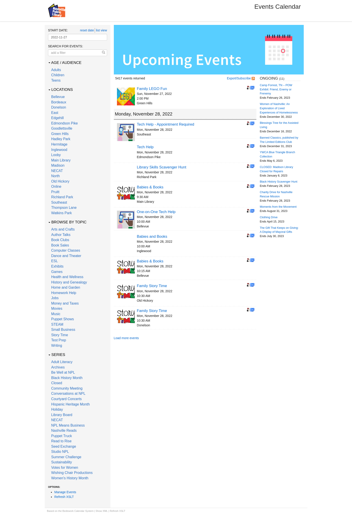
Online (56, 186)
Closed (56, 383)
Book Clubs (60, 240)
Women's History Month (69, 478)
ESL (54, 261)
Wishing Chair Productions (72, 473)
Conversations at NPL (68, 393)
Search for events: (65, 46)
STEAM (57, 324)
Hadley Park (60, 139)
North (55, 176)
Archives (58, 367)
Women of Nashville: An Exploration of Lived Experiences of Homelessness (279, 108)
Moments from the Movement (278, 206)
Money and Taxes (65, 303)
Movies (56, 308)
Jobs (55, 298)
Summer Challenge (66, 457)
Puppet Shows (62, 319)
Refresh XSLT (64, 497)
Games (57, 272)
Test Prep (58, 340)
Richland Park (62, 197)
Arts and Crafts (63, 229)
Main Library (60, 160)
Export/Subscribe (241, 78)
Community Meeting (66, 388)
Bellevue (58, 97)
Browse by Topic (67, 222)
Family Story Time (152, 286)
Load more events (126, 338)
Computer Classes (65, 250)
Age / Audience (64, 63)
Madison (57, 165)
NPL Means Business (68, 425)
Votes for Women (64, 467)
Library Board (61, 415)
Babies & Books (150, 187)
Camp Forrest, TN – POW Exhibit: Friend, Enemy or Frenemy (276, 89)
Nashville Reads (64, 430)
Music (55, 314)
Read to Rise (61, 441)
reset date (87, 30)
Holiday (57, 409)
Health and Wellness (67, 277)
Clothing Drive (268, 217)
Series (56, 355)
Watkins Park (61, 213)
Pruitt (55, 192)
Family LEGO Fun (152, 89)
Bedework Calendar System (78, 511)
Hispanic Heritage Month (70, 404)
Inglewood (59, 150)
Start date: (58, 30)
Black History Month (66, 378)
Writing (56, 345)
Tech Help (145, 147)
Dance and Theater (66, 256)
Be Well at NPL (63, 372)
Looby (56, 155)
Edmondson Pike (64, 123)
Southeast (59, 202)
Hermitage (59, 144)
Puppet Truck (61, 436)
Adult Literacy (62, 362)
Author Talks (60, 235)
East (54, 113)
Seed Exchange (63, 446)
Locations (60, 89)
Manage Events (65, 492)
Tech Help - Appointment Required (165, 124)
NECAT (57, 171)
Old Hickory (60, 181)
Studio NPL (60, 452)
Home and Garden (65, 287)
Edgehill (57, 118)
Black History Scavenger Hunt (278, 181)
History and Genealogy (69, 282)
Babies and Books (152, 236)
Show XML (102, 511)
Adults (56, 70)
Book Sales (60, 245)
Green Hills (60, 134)
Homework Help (63, 293)
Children (57, 75)
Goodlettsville (61, 128)
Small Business (63, 329)
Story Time (59, 335)
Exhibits (57, 266)
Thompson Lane (64, 207)
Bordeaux (58, 102)
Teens (56, 80)
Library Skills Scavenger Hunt (161, 167)
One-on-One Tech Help (156, 212)
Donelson (58, 107)
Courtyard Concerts (66, 399)
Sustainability (61, 462)
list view (101, 30)
